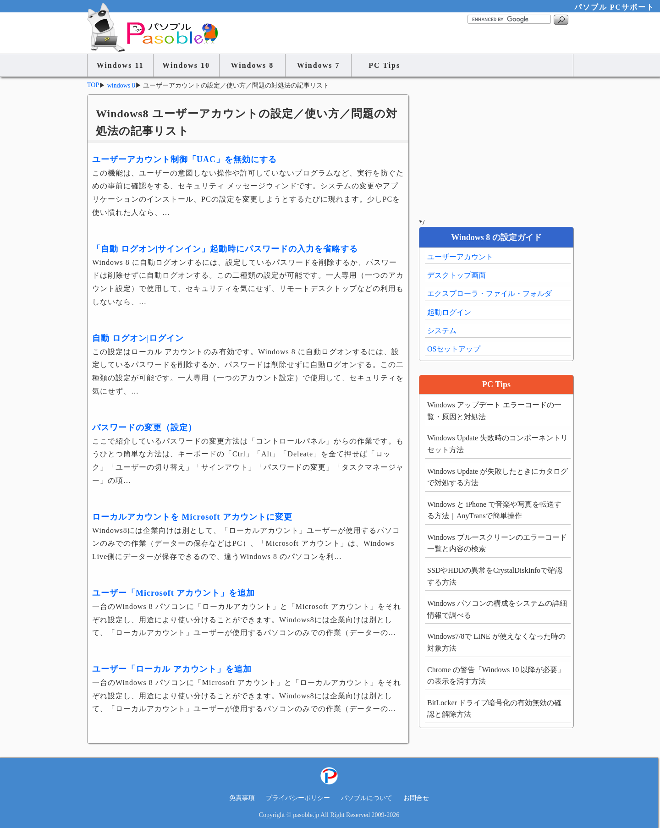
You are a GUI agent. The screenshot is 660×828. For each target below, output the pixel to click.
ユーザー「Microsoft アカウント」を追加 (173, 593)
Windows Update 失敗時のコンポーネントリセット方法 (497, 444)
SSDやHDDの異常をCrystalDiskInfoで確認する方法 (494, 576)
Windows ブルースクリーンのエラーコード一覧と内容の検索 (497, 543)
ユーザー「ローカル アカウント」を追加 (172, 669)
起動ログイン (449, 312)
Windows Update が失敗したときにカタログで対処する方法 (497, 477)
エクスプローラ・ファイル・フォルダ (489, 293)
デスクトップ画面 (456, 275)
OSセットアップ (453, 349)
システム (441, 330)
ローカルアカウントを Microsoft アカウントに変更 (192, 516)
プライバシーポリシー (298, 798)
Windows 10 (186, 65)
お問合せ (416, 798)
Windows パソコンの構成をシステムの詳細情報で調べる (497, 609)
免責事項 (242, 798)
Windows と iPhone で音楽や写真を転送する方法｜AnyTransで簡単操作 (494, 510)
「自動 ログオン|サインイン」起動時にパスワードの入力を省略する (225, 248)
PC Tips (384, 65)
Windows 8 (252, 65)
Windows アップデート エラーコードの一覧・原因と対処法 (494, 411)
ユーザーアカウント (460, 257)
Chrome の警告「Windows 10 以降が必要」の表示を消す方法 (496, 675)
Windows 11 (120, 65)
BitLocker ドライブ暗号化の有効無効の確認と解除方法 (494, 708)
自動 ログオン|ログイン (138, 338)
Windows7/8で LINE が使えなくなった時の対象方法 (496, 642)
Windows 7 (318, 65)
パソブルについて (366, 798)
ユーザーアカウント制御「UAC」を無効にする (184, 159)
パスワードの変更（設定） (144, 427)
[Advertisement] (496, 152)
